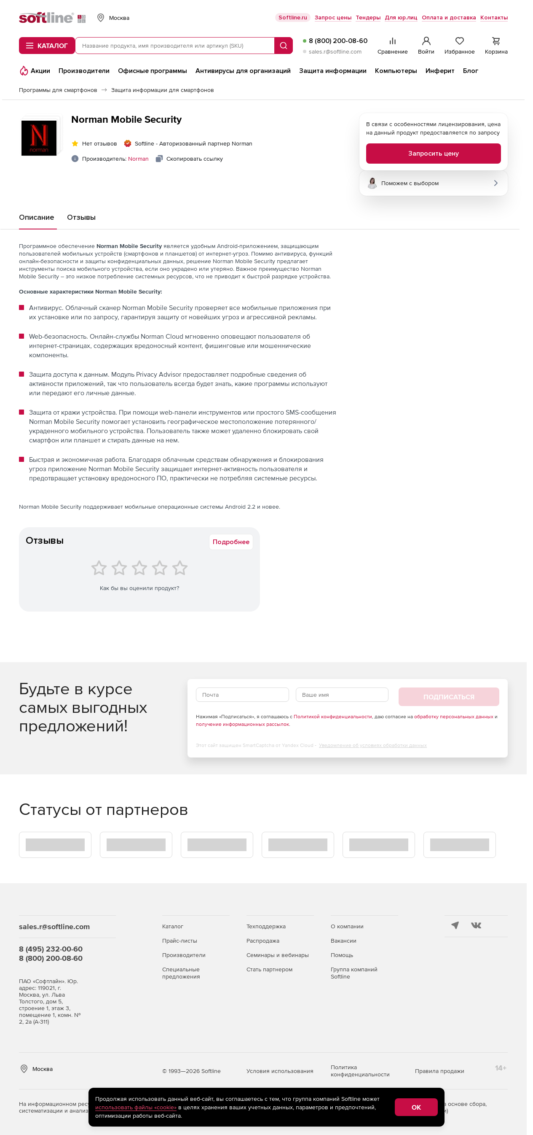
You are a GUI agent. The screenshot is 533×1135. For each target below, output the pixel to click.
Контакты (494, 17)
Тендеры (368, 17)
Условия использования (279, 1071)
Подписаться (448, 697)
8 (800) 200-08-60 (338, 41)
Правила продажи (439, 1071)
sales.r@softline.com (335, 51)
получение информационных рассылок (242, 724)
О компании (347, 926)
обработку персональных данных (453, 717)
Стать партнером (269, 969)
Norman (138, 158)
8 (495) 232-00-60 (51, 948)
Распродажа (262, 940)
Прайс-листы (179, 940)
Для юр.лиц (401, 17)
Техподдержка (266, 926)
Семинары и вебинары (277, 955)
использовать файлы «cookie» (136, 1107)
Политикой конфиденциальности (333, 717)
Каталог (172, 926)
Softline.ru (293, 17)
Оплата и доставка (449, 17)
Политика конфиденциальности (360, 1071)
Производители (184, 955)
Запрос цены (333, 17)
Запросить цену (433, 153)
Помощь (342, 955)
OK (416, 1107)
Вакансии (343, 940)
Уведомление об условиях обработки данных (373, 745)
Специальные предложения (181, 973)
